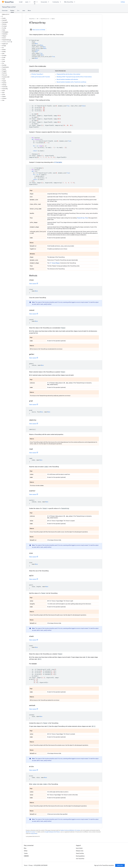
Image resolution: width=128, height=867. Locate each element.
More (29, 10)
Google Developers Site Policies (52, 831)
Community (55, 2)
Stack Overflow (80, 853)
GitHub (123, 2)
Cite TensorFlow (80, 858)
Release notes (79, 850)
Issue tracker (79, 848)
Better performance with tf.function (40, 76)
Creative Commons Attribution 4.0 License (70, 830)
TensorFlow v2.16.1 (9, 7)
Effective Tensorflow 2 (37, 74)
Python (53, 18)
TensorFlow (32, 18)
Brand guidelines (80, 856)
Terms (25, 865)
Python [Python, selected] (12, 10)
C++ (18, 10)
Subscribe (120, 865)
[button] (10, 16)
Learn (26, 2)
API (37, 18)
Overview (4, 10)
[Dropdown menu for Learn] (30, 2)
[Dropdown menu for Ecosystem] (49, 2)
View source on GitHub (37, 29)
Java (23, 10)
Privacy (31, 865)
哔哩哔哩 (26, 856)
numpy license (33, 833)
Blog (25, 848)
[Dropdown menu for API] (37, 2)
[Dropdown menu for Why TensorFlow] (75, 2)
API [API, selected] (35, 2)
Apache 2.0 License (30, 831)
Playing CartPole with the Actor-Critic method (68, 74)
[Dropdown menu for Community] (61, 2)
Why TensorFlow (68, 2)
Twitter (26, 853)
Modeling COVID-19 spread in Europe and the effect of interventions (74, 76)
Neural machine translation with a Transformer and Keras (71, 82)
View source (32, 283)
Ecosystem (44, 2)
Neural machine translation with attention (67, 79)
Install (20, 2)
